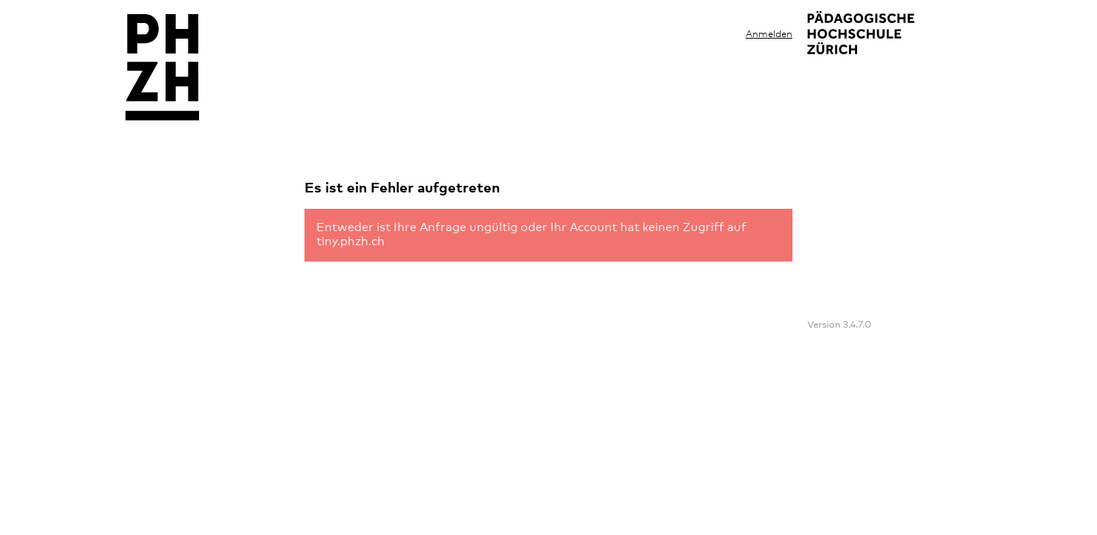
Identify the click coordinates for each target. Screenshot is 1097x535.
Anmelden (769, 34)
